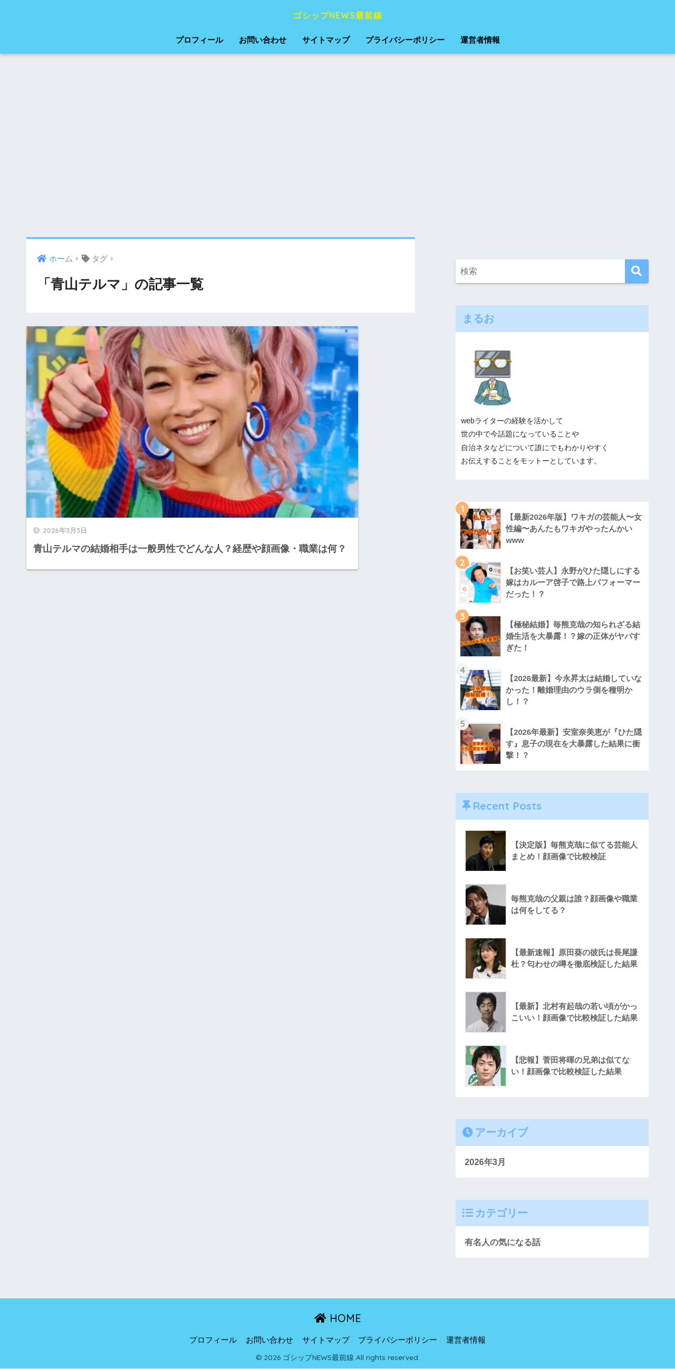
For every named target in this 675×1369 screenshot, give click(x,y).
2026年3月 (486, 1162)
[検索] (637, 271)
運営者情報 (480, 39)
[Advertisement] (337, 145)
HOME (337, 1318)
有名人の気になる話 (505, 1242)
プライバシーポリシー (405, 39)
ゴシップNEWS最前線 (338, 14)
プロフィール (199, 39)
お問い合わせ (262, 39)
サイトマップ (326, 39)
